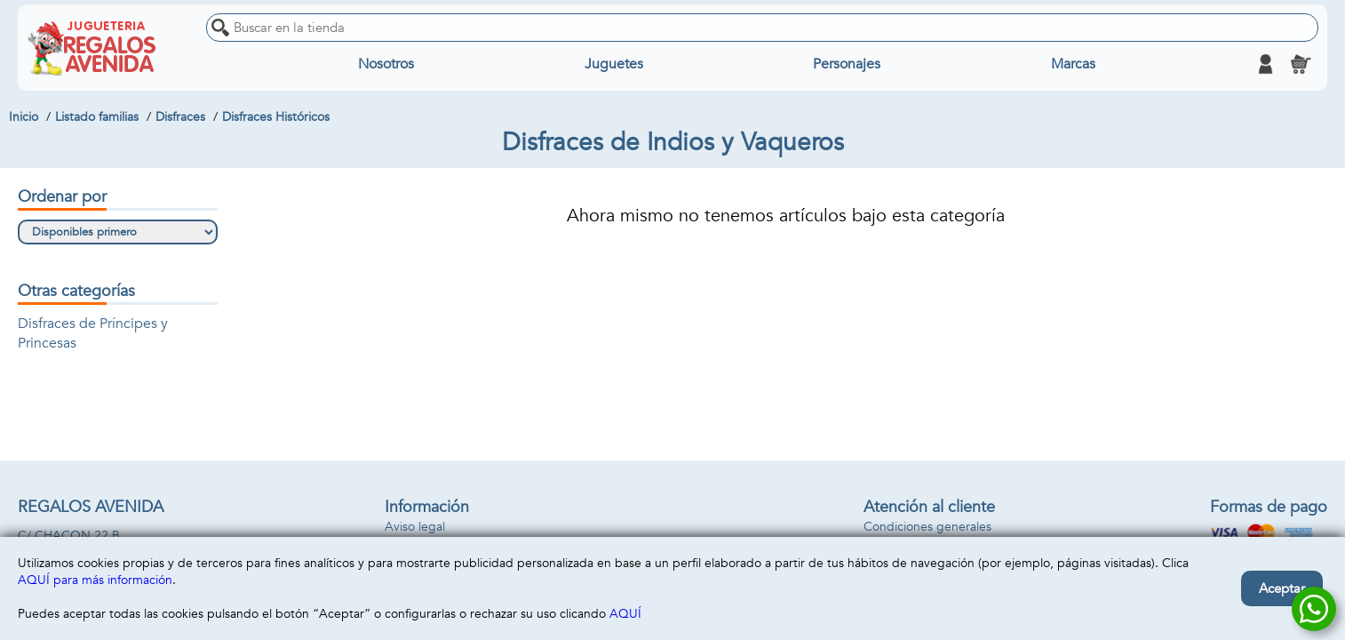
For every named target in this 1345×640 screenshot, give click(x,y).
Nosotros (386, 64)
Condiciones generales (927, 526)
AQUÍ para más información (95, 580)
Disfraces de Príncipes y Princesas (93, 333)
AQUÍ (625, 613)
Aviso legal (415, 526)
